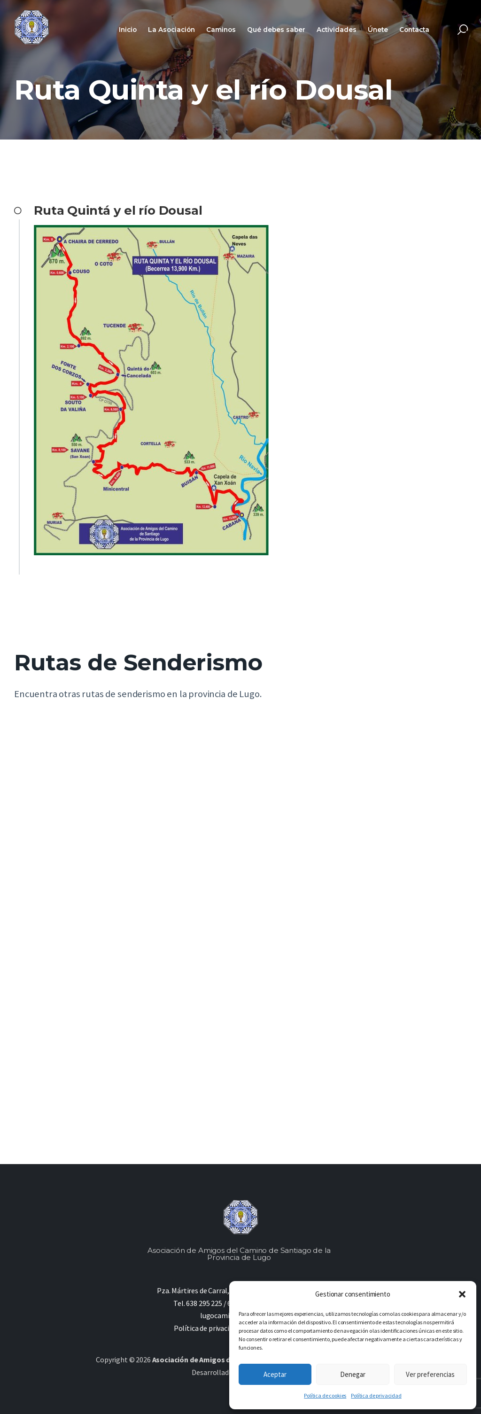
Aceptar (275, 1374)
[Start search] (463, 29)
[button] (462, 1294)
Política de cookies (325, 1395)
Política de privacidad (376, 1395)
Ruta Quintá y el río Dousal (118, 210)
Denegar (352, 1374)
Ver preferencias (430, 1374)
